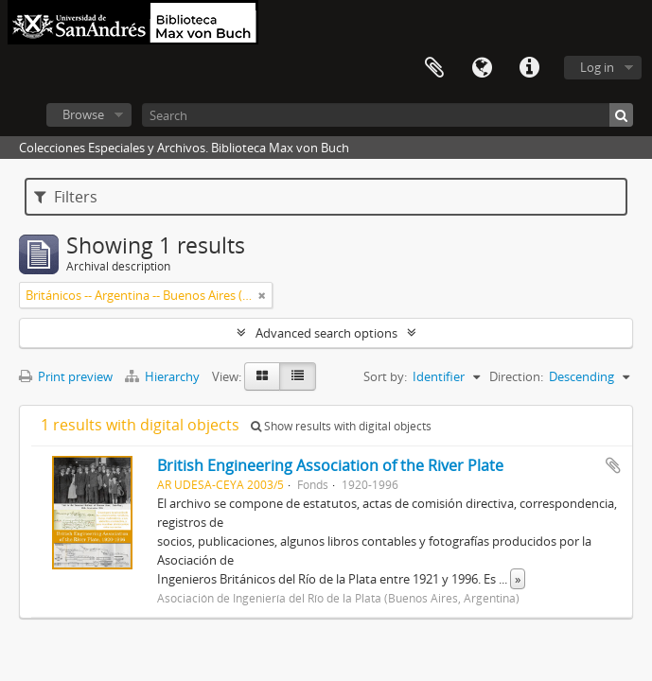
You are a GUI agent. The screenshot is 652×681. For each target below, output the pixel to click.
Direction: (516, 376)
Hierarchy (164, 376)
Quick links (529, 68)
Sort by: (385, 376)
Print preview (66, 376)
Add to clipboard (613, 465)
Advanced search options (326, 332)
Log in (597, 67)
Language (481, 68)
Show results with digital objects (341, 426)
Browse (83, 114)
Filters (65, 196)
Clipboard (434, 68)
